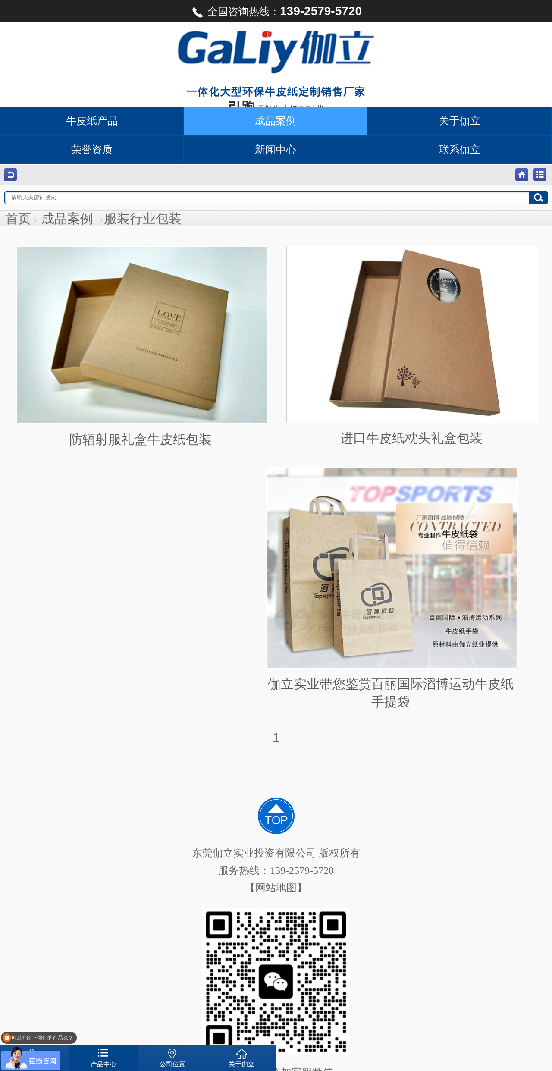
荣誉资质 (92, 149)
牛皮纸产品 (92, 120)
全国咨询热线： (276, 12)
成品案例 (275, 120)
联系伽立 (459, 149)
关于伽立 (459, 120)
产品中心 (103, 1064)
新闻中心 (275, 149)
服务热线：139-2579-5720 (276, 870)
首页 (18, 218)
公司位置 (172, 1064)
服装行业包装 (143, 218)
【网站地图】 (276, 887)
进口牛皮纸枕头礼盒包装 (411, 345)
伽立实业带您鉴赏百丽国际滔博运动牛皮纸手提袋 (391, 587)
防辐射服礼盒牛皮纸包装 (141, 346)
